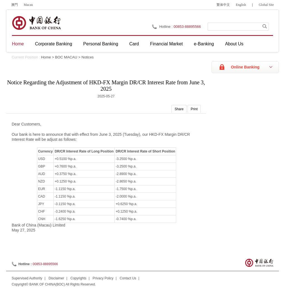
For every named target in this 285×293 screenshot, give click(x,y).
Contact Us (128, 278)
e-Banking (204, 43)
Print (194, 109)
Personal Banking (100, 43)
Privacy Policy (103, 278)
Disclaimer (56, 278)
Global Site (266, 5)
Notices (88, 57)
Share (179, 109)
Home (18, 43)
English (241, 5)
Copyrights (78, 278)
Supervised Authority (27, 278)
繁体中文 (223, 5)
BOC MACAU (66, 57)
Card (134, 43)
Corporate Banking (53, 43)
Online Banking (245, 67)
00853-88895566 (187, 26)
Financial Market (166, 43)
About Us (234, 43)
